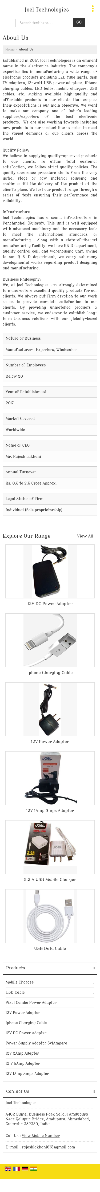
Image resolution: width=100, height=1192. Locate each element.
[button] (41, 1136)
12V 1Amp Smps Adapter (50, 810)
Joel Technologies (47, 10)
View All (85, 536)
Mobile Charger (20, 982)
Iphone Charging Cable (50, 672)
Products (15, 968)
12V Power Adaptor (50, 741)
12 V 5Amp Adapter (23, 1064)
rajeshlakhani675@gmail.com (48, 1147)
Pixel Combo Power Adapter (31, 1003)
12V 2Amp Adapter (22, 1053)
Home (10, 49)
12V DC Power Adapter (49, 603)
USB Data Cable (50, 948)
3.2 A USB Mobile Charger (50, 879)
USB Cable (15, 992)
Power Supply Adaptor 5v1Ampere (36, 1043)
